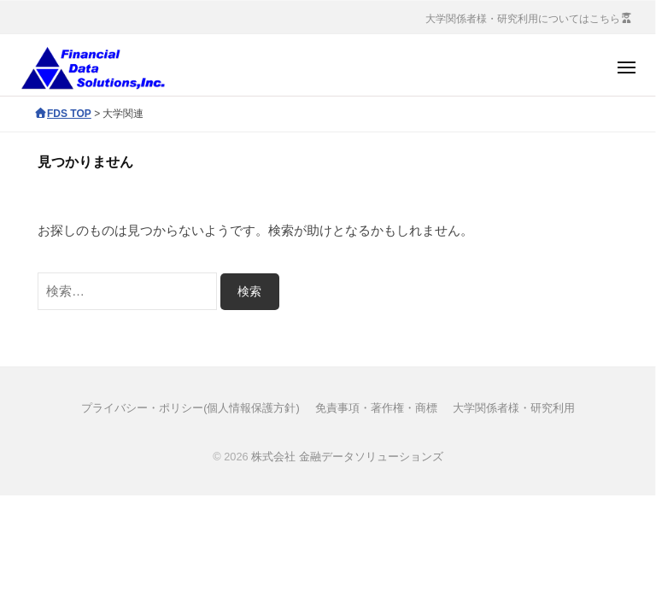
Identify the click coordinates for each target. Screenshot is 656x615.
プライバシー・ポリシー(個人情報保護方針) (190, 407)
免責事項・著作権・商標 (376, 407)
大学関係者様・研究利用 (514, 407)
